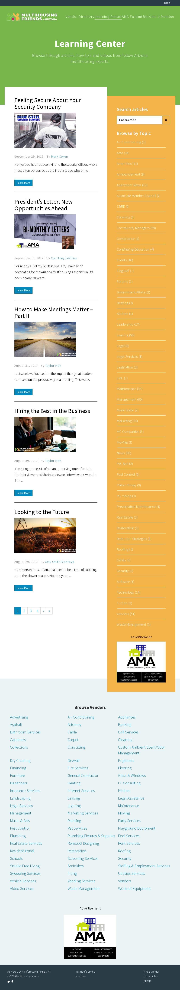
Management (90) (130, 399)
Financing (18, 767)
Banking (124, 724)
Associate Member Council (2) (139, 195)
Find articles (151, 976)
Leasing (74, 798)
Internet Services (81, 790)
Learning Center (108, 16)
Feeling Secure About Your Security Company (47, 103)
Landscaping (20, 798)
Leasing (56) (126, 335)
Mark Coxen (59, 156)
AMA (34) (123, 152)
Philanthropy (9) (129, 485)
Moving (124, 813)
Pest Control (20, 828)
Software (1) (125, 581)
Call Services (128, 732)
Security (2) (125, 570)
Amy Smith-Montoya (59, 562)
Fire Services (78, 767)
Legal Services (21, 805)
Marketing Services (83, 813)
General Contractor (83, 775)
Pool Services (129, 835)
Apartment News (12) (132, 185)
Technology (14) (128, 592)
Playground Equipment (136, 828)
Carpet (73, 739)
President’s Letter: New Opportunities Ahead (43, 205)
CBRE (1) (123, 206)
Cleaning (125, 739)
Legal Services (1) (129, 356)
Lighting (74, 805)
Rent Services (129, 843)
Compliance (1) (128, 238)
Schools (16, 858)
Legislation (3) (127, 367)
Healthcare (18, 782)
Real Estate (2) (127, 517)
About (147, 980)
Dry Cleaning (20, 760)
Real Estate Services (26, 843)
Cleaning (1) (126, 217)
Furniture (17, 775)
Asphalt (16, 724)
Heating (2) (125, 302)
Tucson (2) (124, 603)
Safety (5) (123, 560)
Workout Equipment (134, 888)
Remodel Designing (83, 843)
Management (20, 813)
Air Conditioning (81, 717)
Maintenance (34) (130, 388)
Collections (19, 747)
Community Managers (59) (136, 227)
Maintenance (128, 805)
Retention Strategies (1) (134, 538)
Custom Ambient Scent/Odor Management (141, 750)
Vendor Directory (80, 16)
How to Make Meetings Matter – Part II (53, 312)
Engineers (126, 760)
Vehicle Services (23, 880)
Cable (72, 732)
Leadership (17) (128, 324)
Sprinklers (76, 865)
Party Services (129, 820)
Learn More (23, 183)
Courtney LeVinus (64, 258)
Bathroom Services (25, 732)
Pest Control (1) (128, 474)
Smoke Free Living (25, 865)
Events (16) (125, 260)
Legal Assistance (131, 798)
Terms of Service (85, 971)
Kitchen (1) (125, 313)
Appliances (127, 717)
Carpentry (18, 739)
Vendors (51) (126, 613)
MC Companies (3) (130, 431)
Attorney (74, 724)
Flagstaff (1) (125, 270)
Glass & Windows (132, 775)
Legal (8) (123, 345)
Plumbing (18, 835)
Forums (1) (125, 281)
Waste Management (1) (134, 624)
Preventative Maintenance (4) (138, 506)
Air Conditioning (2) (131, 142)
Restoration (77, 850)
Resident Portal (22, 850)
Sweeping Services (25, 873)
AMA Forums (132, 16)
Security (124, 858)
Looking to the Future (41, 512)
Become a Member (159, 16)
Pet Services (77, 828)
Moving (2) (124, 442)
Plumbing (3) (126, 495)
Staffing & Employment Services (144, 865)
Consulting (76, 747)
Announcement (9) (131, 174)
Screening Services (83, 858)
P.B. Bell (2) (125, 463)
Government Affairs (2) (133, 292)
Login (167, 3)
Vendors (124, 880)
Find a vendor (151, 971)
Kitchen (124, 790)
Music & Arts (20, 820)
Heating (74, 782)
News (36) (124, 453)
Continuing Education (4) (135, 249)
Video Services (22, 888)
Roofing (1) (125, 549)
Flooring (124, 767)
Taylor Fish (53, 366)
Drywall (74, 760)
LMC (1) (122, 378)
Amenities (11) (127, 163)
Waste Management (84, 888)
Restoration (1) (128, 528)
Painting (74, 820)
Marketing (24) (127, 420)
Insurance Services (25, 790)
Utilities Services (131, 873)
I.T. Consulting (129, 782)
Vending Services (81, 880)
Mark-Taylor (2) (128, 410)
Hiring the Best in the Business (52, 411)
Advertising (19, 717)
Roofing (124, 850)
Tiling (72, 873)
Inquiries (80, 976)
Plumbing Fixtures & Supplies (91, 835)
